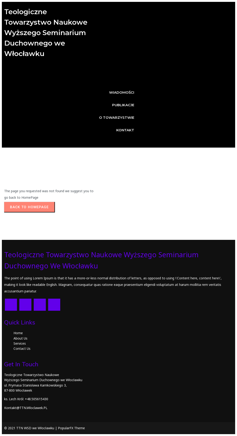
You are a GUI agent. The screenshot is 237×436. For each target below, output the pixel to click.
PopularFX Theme (71, 428)
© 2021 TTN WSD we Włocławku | (31, 428)
